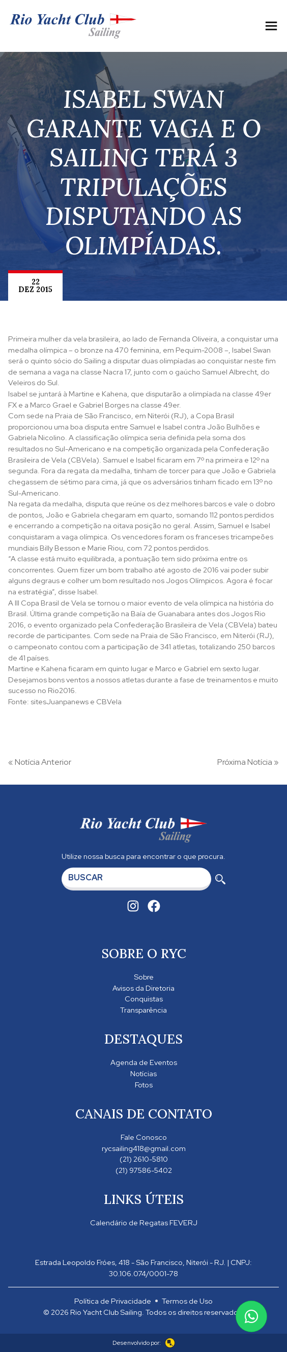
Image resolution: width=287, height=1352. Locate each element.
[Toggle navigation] (271, 26)
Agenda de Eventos (143, 1062)
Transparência (143, 1010)
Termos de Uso (187, 1301)
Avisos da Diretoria (143, 988)
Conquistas (144, 998)
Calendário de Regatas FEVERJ (143, 1222)
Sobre (144, 977)
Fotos (144, 1084)
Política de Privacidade (112, 1301)
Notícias (143, 1073)
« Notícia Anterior (39, 762)
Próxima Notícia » (248, 762)
